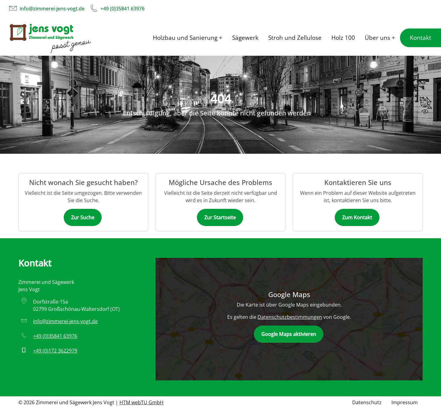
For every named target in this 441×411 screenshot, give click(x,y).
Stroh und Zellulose (295, 37)
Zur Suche (82, 217)
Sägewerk (245, 37)
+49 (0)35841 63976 (122, 8)
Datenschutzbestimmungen (290, 317)
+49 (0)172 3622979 (55, 350)
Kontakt (420, 37)
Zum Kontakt (357, 217)
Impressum (404, 402)
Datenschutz (367, 402)
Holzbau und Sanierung (185, 37)
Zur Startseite (220, 217)
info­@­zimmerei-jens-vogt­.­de (52, 8)
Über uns (377, 37)
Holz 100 (343, 37)
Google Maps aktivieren (288, 334)
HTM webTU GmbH (141, 402)
